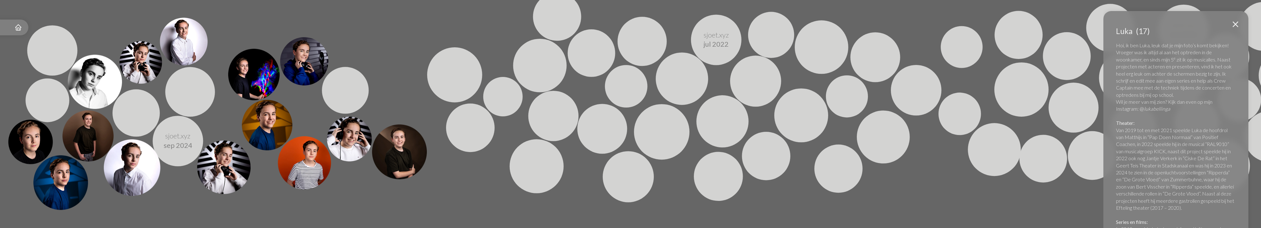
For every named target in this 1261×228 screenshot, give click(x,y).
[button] (1235, 24)
